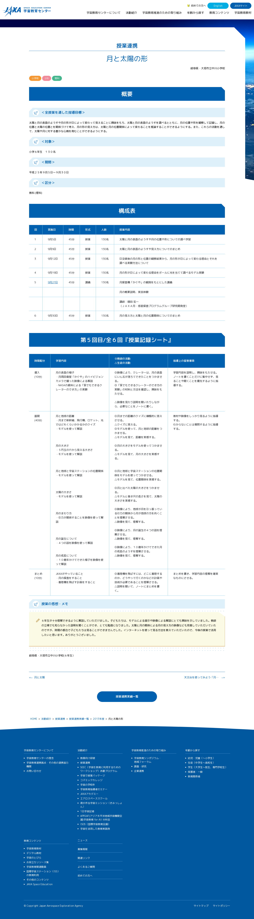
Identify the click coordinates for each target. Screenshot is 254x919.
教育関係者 (194, 776)
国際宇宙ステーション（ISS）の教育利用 (43, 873)
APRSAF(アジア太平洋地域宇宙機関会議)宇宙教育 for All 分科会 (101, 817)
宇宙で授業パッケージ (92, 775)
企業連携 (139, 771)
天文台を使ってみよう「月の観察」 (201, 677)
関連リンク (84, 858)
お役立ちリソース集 (37, 862)
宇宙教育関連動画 (36, 866)
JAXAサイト (240, 5)
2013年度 (98, 718)
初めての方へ (198, 5)
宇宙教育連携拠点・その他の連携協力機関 (47, 764)
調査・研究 (140, 766)
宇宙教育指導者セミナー (93, 789)
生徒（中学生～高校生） (201, 762)
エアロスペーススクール (93, 798)
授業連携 (60, 718)
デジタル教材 (33, 853)
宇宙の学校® (87, 784)
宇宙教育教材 (242, 13)
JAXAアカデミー (89, 793)
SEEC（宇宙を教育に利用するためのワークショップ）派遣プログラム (100, 769)
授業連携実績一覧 (127, 696)
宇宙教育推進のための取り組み (162, 13)
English (218, 5)
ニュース (82, 840)
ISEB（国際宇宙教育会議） (95, 824)
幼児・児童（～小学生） (201, 758)
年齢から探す (195, 13)
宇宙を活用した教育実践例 (95, 828)
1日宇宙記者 (87, 811)
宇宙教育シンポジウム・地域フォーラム (147, 759)
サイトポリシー (221, 905)
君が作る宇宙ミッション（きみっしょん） (101, 804)
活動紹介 (131, 13)
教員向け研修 (87, 758)
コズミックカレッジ (91, 780)
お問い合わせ (33, 771)
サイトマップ (201, 905)
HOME (33, 718)
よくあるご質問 (86, 866)
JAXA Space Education (39, 884)
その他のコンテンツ (37, 879)
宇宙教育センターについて (103, 13)
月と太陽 (39, 677)
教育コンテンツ (219, 13)
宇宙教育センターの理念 (40, 758)
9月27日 (53, 282)
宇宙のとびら (33, 857)
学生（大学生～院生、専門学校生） (207, 767)
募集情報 (82, 849)
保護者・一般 (195, 771)
